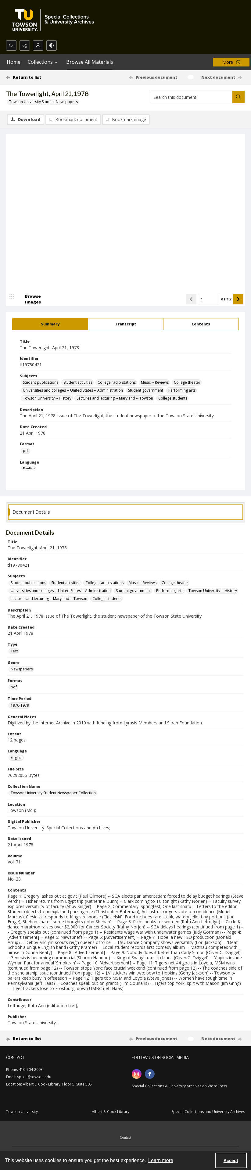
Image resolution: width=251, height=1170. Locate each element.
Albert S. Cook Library (110, 1111)
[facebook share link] (150, 1074)
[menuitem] (125, 1137)
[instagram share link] (137, 1074)
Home (13, 62)
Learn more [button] (160, 1160)
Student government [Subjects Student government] (145, 390)
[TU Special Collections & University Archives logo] (55, 20)
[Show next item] (238, 299)
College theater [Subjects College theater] (187, 382)
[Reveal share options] (25, 45)
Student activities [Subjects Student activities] (77, 382)
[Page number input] (208, 299)
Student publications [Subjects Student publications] (40, 382)
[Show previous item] (191, 299)
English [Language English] (29, 469)
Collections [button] (43, 62)
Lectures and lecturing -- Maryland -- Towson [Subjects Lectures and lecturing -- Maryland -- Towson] (115, 398)
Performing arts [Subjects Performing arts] (181, 390)
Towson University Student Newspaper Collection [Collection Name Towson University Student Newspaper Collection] (53, 793)
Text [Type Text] (14, 651)
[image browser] (29, 299)
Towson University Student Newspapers (43, 101)
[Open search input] (11, 45)
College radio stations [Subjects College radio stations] (117, 382)
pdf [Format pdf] (26, 451)
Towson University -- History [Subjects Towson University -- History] (47, 398)
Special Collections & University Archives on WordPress (179, 1086)
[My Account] (38, 45)
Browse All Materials (89, 62)
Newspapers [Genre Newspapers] (22, 669)
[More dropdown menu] (231, 62)
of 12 (226, 299)
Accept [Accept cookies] (231, 1160)
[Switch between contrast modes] (51, 45)
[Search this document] (191, 97)
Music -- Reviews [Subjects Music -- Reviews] (155, 382)
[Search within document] (238, 97)
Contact (125, 1138)
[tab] (50, 324)
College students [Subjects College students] (172, 398)
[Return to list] (37, 77)
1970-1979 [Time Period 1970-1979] (20, 705)
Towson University (22, 1111)
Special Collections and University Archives (208, 1111)
